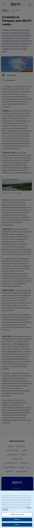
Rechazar (17, 519)
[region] (17, 509)
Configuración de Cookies (17, 514)
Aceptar (17, 524)
